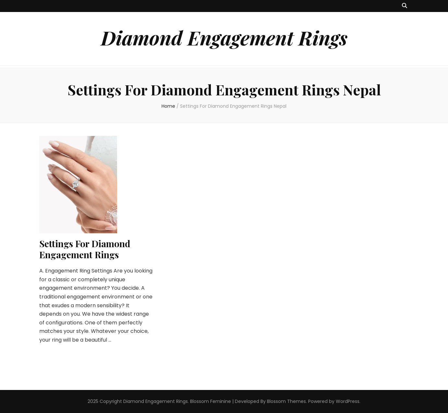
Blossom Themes (286, 401)
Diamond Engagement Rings (224, 37)
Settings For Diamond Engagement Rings (84, 249)
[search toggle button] (404, 6)
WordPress (347, 401)
